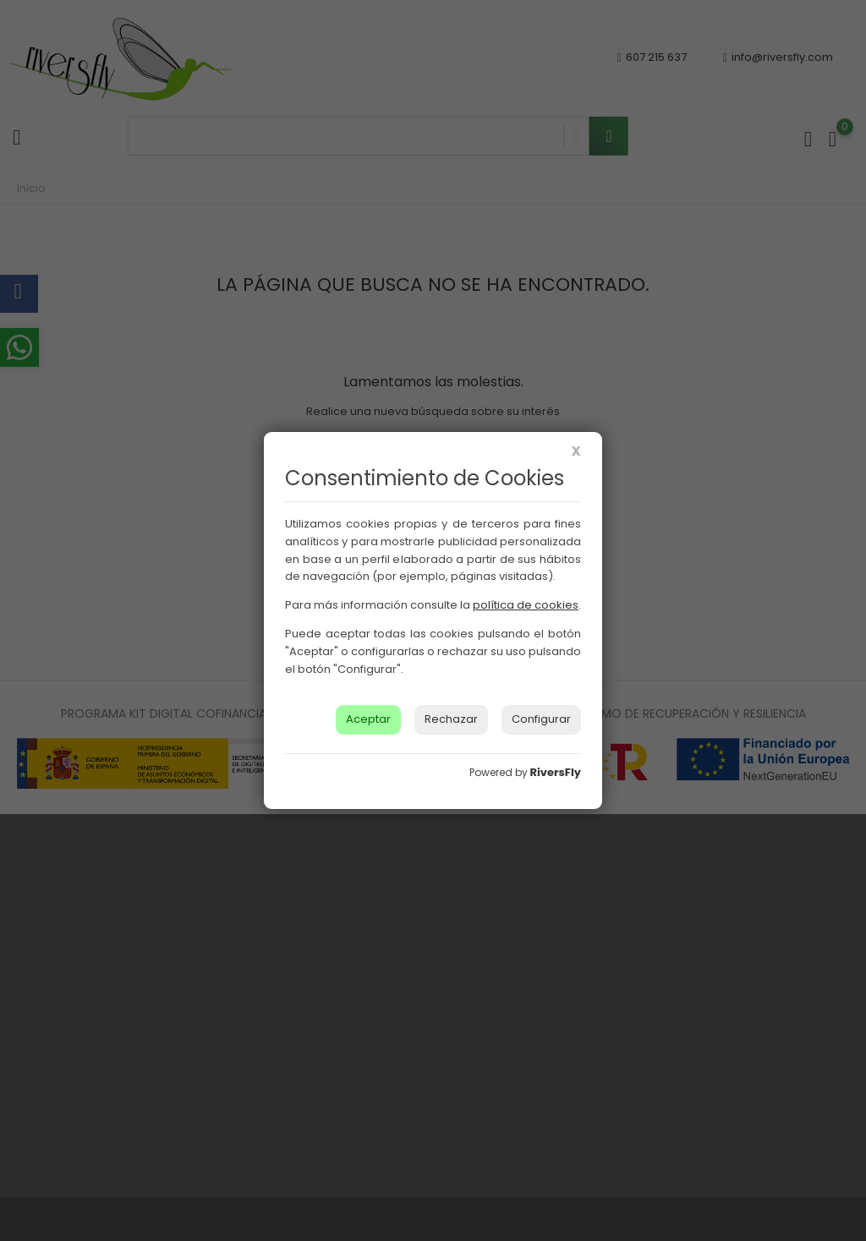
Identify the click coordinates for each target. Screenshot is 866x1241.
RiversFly (555, 772)
